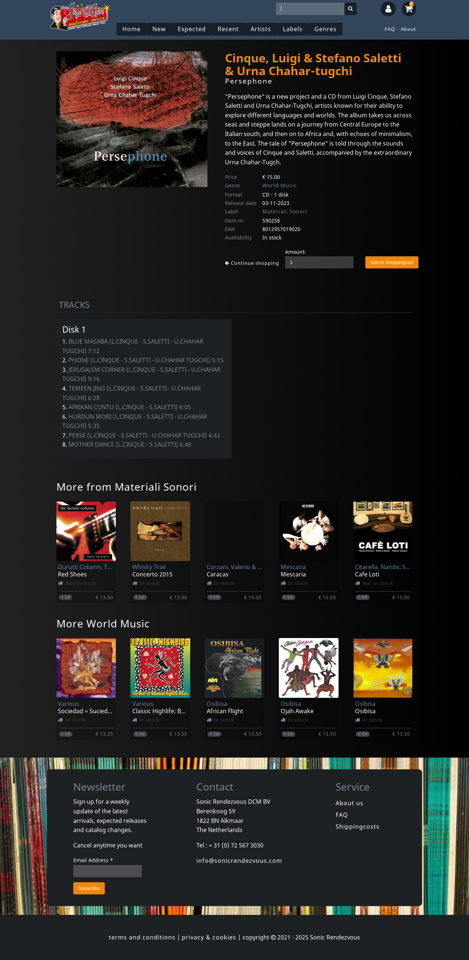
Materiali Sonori (284, 211)
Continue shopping (252, 263)
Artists (261, 29)
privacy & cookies (209, 937)
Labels (293, 29)
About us (349, 803)
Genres (325, 29)
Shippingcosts (358, 826)
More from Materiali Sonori (126, 487)
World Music (279, 185)
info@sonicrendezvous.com (239, 861)
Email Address (93, 860)
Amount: (295, 251)
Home (131, 29)
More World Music (102, 623)
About (408, 29)
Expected (192, 29)
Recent (228, 29)
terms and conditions (142, 937)
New (159, 29)
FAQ (390, 29)
